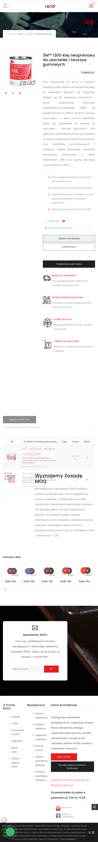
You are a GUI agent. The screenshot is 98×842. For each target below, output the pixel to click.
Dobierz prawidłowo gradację (41, 760)
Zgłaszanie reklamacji (41, 737)
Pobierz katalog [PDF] (15, 762)
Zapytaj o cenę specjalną (69, 238)
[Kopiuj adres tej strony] (60, 228)
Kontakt (16, 716)
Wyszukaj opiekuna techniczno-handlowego (72, 767)
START (20, 34)
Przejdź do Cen (88, 72)
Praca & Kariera (39, 748)
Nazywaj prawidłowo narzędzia (41, 775)
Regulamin (17, 741)
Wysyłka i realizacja (40, 726)
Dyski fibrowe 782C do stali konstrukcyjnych (49, 581)
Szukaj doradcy (69, 246)
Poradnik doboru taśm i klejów (69, 264)
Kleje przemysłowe (44, 34)
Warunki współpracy (41, 715)
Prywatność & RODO (17, 732)
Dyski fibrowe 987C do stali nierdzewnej (67, 581)
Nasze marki (14, 749)
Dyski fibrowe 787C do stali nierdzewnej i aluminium (86, 581)
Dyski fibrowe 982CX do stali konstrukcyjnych (30, 581)
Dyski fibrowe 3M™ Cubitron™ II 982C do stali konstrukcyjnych (12, 581)
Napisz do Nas (64, 756)
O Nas (15, 723)
